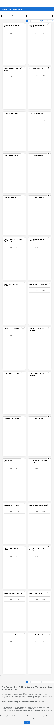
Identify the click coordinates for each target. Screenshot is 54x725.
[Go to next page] (50, 20)
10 (47, 20)
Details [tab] (10, 33)
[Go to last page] (52, 20)
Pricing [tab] (17, 33)
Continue (27, 722)
